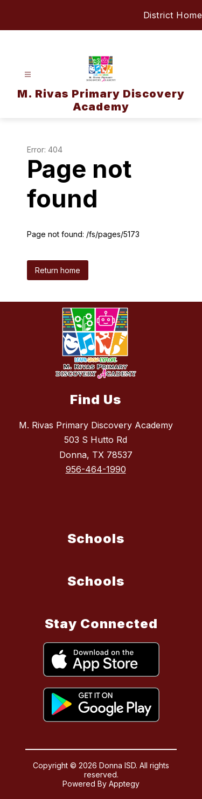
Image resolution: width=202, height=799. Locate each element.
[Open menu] (28, 74)
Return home (57, 270)
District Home (173, 15)
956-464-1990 (96, 469)
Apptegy (124, 783)
